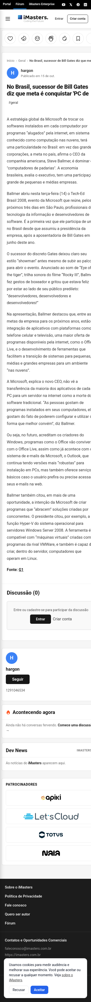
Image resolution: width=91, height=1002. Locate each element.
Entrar (59, 18)
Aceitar (39, 990)
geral (13, 103)
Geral (21, 60)
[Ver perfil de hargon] (11, 658)
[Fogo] (64, 38)
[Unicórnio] (23, 38)
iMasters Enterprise (41, 4)
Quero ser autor (17, 914)
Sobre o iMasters (19, 887)
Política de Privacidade (23, 896)
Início (10, 60)
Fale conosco (15, 905)
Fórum (20, 4)
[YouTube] (63, 4)
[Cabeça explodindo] (37, 38)
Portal (7, 4)
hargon (27, 70)
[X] (71, 4)
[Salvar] (78, 38)
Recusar (19, 990)
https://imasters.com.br (23, 955)
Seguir (17, 679)
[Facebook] (78, 4)
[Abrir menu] (8, 19)
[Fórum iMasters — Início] (33, 18)
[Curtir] (10, 38)
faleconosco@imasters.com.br (28, 948)
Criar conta (77, 18)
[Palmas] (51, 38)
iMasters (34, 763)
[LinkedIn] (85, 4)
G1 (21, 569)
